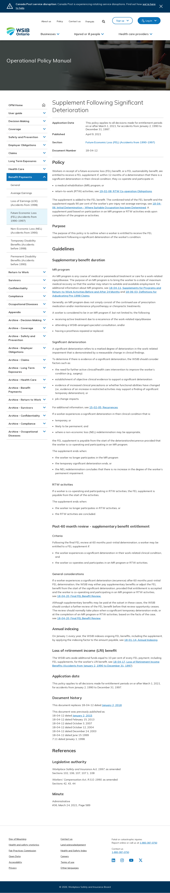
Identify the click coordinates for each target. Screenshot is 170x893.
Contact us (75, 21)
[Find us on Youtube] (131, 861)
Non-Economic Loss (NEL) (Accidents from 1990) (26, 230)
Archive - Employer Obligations (20, 350)
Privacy (13, 867)
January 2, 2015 (82, 715)
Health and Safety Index (74, 850)
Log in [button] (149, 20)
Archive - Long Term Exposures (21, 369)
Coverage (14, 129)
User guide (15, 113)
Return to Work (18, 272)
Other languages (70, 867)
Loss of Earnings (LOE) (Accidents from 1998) (24, 203)
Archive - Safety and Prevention (21, 338)
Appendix (14, 312)
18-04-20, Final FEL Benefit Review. (79, 596)
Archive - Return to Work (24, 399)
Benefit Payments (20, 177)
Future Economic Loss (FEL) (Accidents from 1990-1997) (24, 216)
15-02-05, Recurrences (103, 407)
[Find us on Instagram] (122, 861)
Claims (12, 153)
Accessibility (15, 862)
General (15, 185)
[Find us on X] (141, 861)
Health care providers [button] (134, 34)
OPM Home (15, 105)
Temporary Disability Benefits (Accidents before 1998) (23, 244)
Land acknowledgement (73, 844)
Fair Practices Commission (22, 850)
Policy (60, 21)
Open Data (15, 856)
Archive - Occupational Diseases (23, 433)
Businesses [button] (48, 34)
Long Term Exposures (22, 161)
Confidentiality (18, 288)
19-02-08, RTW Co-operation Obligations (125, 191)
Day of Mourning (17, 839)
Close (161, 6)
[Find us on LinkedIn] (113, 861)
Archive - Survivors (20, 407)
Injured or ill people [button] (87, 34)
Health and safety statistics (24, 844)
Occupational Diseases (23, 304)
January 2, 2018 (112, 705)
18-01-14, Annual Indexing (140, 640)
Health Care (16, 169)
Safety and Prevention (23, 137)
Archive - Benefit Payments (19, 389)
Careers (65, 856)
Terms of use (67, 862)
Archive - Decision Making (24, 320)
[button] (44, 112)
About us (46, 21)
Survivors (14, 280)
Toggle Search (103, 21)
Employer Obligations (22, 145)
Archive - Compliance (21, 423)
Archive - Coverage (20, 328)
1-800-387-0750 (148, 842)
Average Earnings (21, 193)
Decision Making (18, 121)
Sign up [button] (120, 20)
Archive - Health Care (22, 379)
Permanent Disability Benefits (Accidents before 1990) (23, 260)
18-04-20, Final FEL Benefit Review (79, 618)
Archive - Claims (18, 360)
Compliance (15, 296)
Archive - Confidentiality (24, 415)
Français (90, 21)
